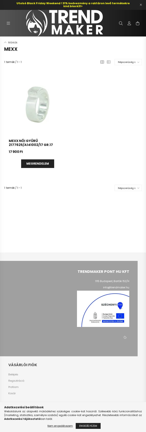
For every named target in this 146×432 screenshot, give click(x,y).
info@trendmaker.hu (116, 287)
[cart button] (137, 23)
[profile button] (129, 23)
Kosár (12, 393)
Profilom (13, 387)
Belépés (13, 374)
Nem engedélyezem (60, 426)
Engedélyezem (88, 426)
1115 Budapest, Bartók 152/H (112, 281)
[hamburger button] (8, 23)
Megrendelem (37, 163)
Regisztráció (16, 380)
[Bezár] (141, 5)
